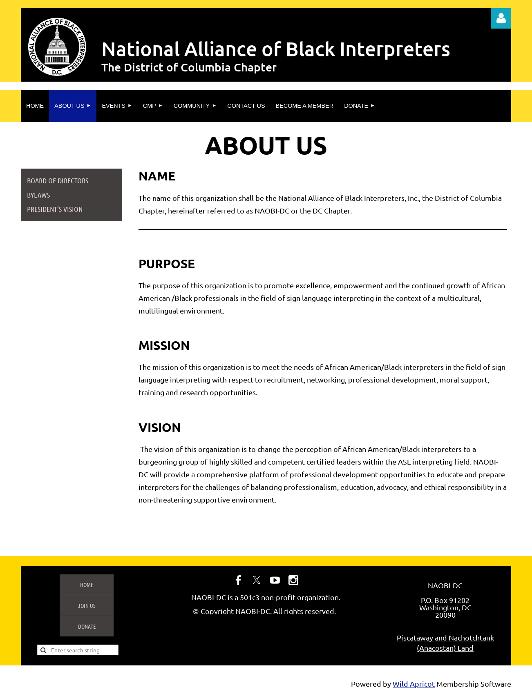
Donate (87, 626)
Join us (87, 605)
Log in (501, 18)
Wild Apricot (414, 683)
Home (86, 584)
